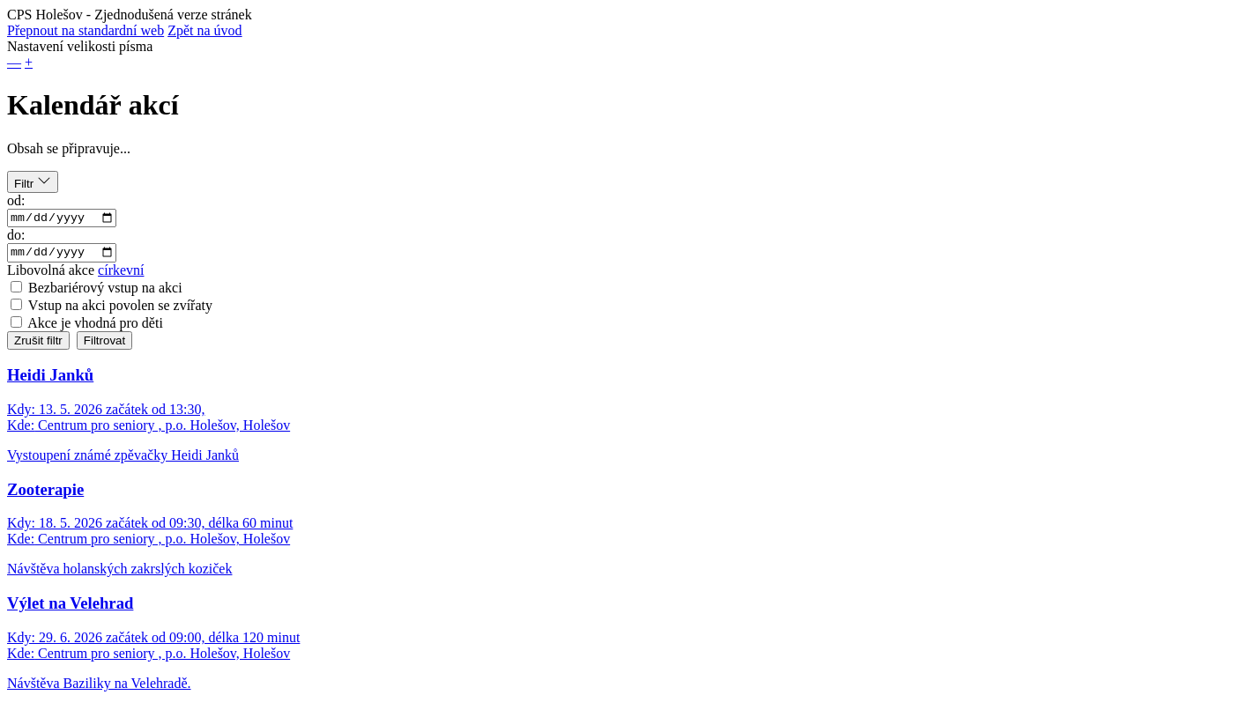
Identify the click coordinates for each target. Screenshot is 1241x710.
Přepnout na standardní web (85, 30)
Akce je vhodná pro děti (95, 327)
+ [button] (29, 62)
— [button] (14, 62)
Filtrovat (104, 344)
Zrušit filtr (38, 344)
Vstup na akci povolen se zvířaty (120, 309)
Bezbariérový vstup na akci (105, 292)
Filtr (32, 182)
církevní (121, 274)
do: (16, 237)
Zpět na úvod (204, 30)
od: (16, 200)
